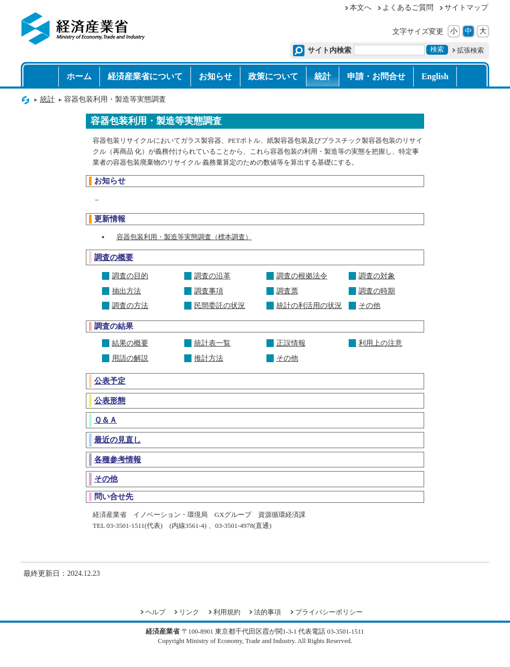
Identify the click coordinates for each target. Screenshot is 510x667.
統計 (322, 76)
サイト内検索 (330, 50)
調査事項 (208, 291)
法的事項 (267, 612)
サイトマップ (466, 7)
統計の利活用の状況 (309, 306)
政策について (273, 76)
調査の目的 (130, 276)
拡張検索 (470, 50)
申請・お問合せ (376, 76)
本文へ (361, 7)
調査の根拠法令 (301, 276)
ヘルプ (155, 612)
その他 (369, 306)
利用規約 (226, 612)
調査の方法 (130, 306)
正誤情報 (290, 343)
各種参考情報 (117, 459)
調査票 (287, 291)
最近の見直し (117, 439)
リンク (189, 612)
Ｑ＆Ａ (105, 419)
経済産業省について (145, 76)
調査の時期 (377, 291)
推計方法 (208, 358)
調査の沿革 (212, 276)
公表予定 (109, 380)
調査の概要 (113, 257)
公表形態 (109, 400)
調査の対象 (377, 276)
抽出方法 (126, 291)
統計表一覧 (212, 343)
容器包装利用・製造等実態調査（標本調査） (184, 237)
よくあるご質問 (408, 7)
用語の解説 (130, 358)
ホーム (79, 76)
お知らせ (215, 76)
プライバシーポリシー (329, 612)
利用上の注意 (380, 343)
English (435, 76)
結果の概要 (130, 343)
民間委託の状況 (219, 306)
